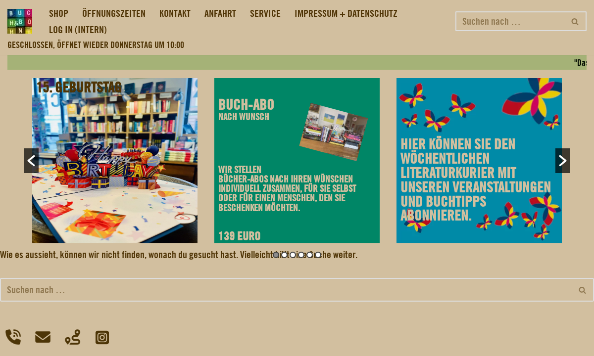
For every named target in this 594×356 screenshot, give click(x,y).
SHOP (58, 13)
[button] (31, 160)
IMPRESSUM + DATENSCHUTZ (346, 13)
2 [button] (284, 255)
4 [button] (301, 255)
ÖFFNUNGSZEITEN (114, 13)
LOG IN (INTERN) (78, 30)
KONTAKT (175, 13)
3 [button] (293, 255)
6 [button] (318, 255)
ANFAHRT (220, 13)
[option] (115, 160)
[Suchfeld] (509, 21)
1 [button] (276, 255)
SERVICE (265, 13)
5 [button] (309, 255)
